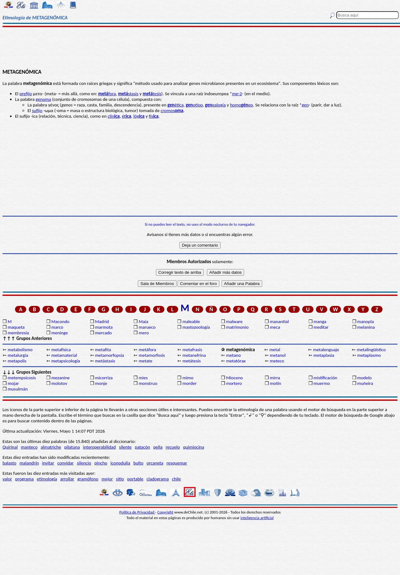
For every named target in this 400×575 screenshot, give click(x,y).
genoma (43, 99)
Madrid (102, 321)
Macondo (60, 321)
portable (135, 479)
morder (189, 383)
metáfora (147, 349)
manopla (365, 321)
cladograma (158, 479)
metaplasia (323, 355)
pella (157, 447)
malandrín (29, 463)
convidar (65, 463)
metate (145, 361)
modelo (364, 378)
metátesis (191, 361)
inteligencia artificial (257, 517)
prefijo (25, 93)
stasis (128, 93)
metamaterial (64, 355)
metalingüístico (371, 349)
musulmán (18, 389)
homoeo (241, 105)
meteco (277, 361)
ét (126, 116)
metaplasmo (369, 355)
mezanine (60, 378)
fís (153, 116)
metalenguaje (326, 349)
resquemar (177, 463)
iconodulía (120, 463)
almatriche (51, 447)
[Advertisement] (200, 47)
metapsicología (65, 361)
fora (107, 93)
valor (7, 479)
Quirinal (10, 447)
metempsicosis (22, 378)
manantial (279, 321)
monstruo (148, 383)
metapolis (17, 361)
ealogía (215, 105)
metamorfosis (152, 355)
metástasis (105, 361)
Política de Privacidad (137, 512)
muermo (321, 383)
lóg (139, 116)
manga (319, 321)
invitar (48, 463)
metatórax (236, 361)
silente (125, 447)
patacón (142, 447)
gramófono (88, 479)
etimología (47, 479)
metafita (103, 349)
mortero (234, 383)
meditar (320, 327)
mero (144, 333)
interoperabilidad (99, 447)
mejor (107, 479)
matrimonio (237, 327)
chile (176, 479)
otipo (194, 105)
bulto (138, 463)
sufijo (37, 110)
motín (275, 383)
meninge (59, 333)
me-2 (237, 93)
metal (274, 349)
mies (143, 378)
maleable (191, 321)
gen (305, 105)
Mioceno (234, 378)
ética (176, 105)
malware (234, 321)
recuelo (173, 447)
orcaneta (155, 463)
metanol (278, 355)
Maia (143, 321)
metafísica (61, 349)
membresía (18, 333)
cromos (172, 110)
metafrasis (192, 349)
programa (24, 479)
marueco (147, 327)
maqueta (16, 327)
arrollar (67, 479)
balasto (9, 463)
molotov (59, 383)
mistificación (325, 378)
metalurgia (18, 355)
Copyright (165, 512)
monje (101, 383)
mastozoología (196, 327)
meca (275, 327)
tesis (151, 93)
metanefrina (194, 355)
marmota (103, 327)
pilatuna (72, 447)
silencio (84, 463)
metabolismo (20, 349)
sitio (120, 479)
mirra (275, 378)
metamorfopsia (109, 355)
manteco (29, 447)
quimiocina (193, 447)
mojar (13, 383)
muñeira (365, 383)
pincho (100, 463)
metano (233, 355)
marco (57, 327)
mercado (103, 333)
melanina (366, 327)
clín (113, 116)
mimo (187, 378)
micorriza (103, 378)
